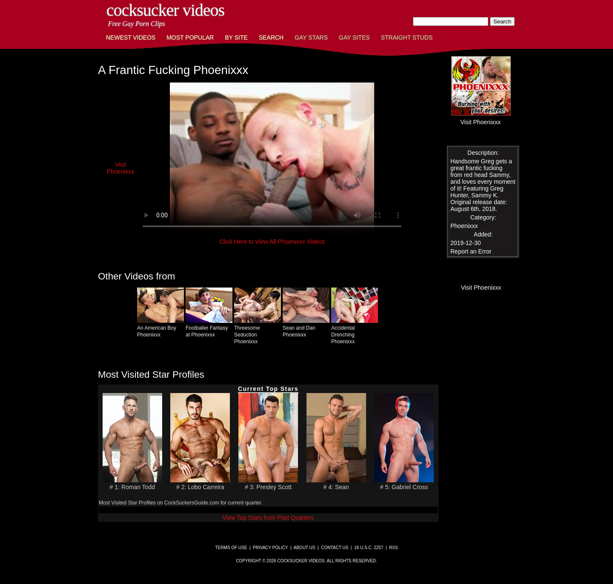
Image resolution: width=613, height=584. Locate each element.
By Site (236, 37)
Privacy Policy (270, 547)
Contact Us (334, 547)
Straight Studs (407, 37)
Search (271, 37)
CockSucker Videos (165, 10)
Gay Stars (311, 37)
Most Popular (190, 37)
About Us (304, 547)
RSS (393, 547)
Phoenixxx (464, 225)
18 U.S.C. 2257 (368, 547)
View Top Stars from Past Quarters (268, 517)
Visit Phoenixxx (121, 168)
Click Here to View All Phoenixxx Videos (272, 241)
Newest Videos (130, 37)
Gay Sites (354, 37)
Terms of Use (231, 547)
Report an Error (470, 251)
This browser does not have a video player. (272, 159)
